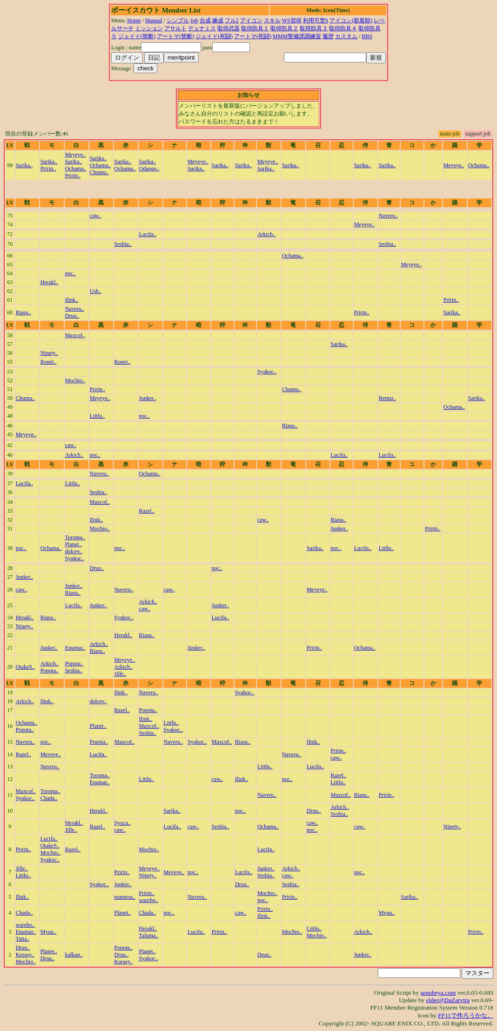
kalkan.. (74, 954)
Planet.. (73, 544)
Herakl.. (49, 282)
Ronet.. (48, 362)
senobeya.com (438, 992)
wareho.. (148, 900)
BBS (367, 36)
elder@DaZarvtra (448, 1000)
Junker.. (147, 398)
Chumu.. (99, 172)
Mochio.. (75, 380)
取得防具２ (284, 28)
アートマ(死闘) (252, 36)
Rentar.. (387, 398)
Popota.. (49, 670)
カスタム (346, 36)
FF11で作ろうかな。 (465, 1015)
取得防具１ (255, 28)
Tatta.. (23, 939)
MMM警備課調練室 (297, 36)
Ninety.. (49, 353)
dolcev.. (73, 551)
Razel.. (146, 511)
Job (194, 20)
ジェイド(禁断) (136, 36)
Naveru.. (388, 215)
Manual (153, 20)
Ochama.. (76, 168)
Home (134, 20)
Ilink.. (72, 300)
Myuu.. (387, 912)
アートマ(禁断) (175, 36)
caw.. (95, 215)
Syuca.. (122, 823)
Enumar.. (75, 647)
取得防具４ (343, 28)
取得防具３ (314, 28)
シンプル (178, 20)
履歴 (328, 36)
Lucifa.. (147, 234)
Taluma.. (149, 935)
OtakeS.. (25, 667)
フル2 (232, 20)
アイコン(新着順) (350, 20)
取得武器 (228, 28)
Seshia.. (123, 244)
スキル (272, 20)
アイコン (251, 20)
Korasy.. (25, 954)
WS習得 (292, 20)
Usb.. (95, 291)
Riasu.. (23, 312)
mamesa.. (124, 897)
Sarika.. (24, 165)
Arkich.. (266, 234)
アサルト (175, 28)
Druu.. (72, 315)
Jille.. (120, 674)
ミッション (149, 28)
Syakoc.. (266, 371)
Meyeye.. (75, 154)
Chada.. (49, 798)
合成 (205, 20)
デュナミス (202, 28)
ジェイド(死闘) (214, 36)
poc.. (70, 273)
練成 (217, 20)
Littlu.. (97, 416)
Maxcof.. (75, 335)
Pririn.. (48, 168)
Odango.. (149, 168)
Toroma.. (75, 537)
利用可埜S (316, 20)
